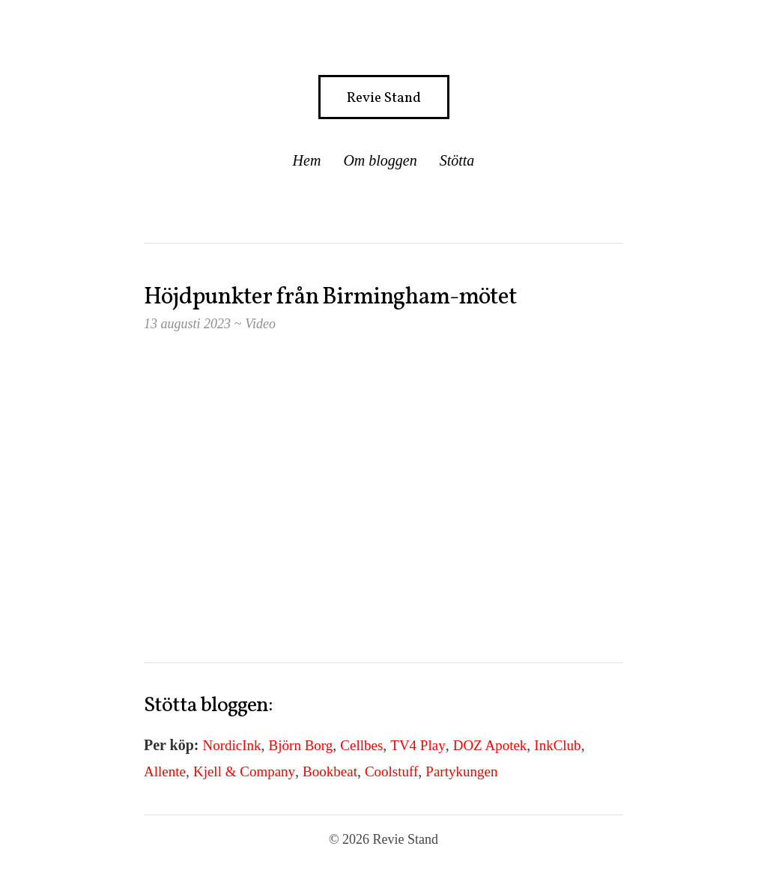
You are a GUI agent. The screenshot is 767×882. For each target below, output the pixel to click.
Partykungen (461, 771)
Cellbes (361, 745)
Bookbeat (330, 771)
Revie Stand (384, 98)
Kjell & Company (244, 771)
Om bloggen (379, 160)
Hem (307, 160)
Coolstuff (391, 771)
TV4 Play (417, 745)
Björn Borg (301, 745)
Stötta (457, 160)
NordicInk (232, 745)
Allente (165, 771)
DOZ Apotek (490, 745)
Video (260, 323)
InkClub (557, 745)
